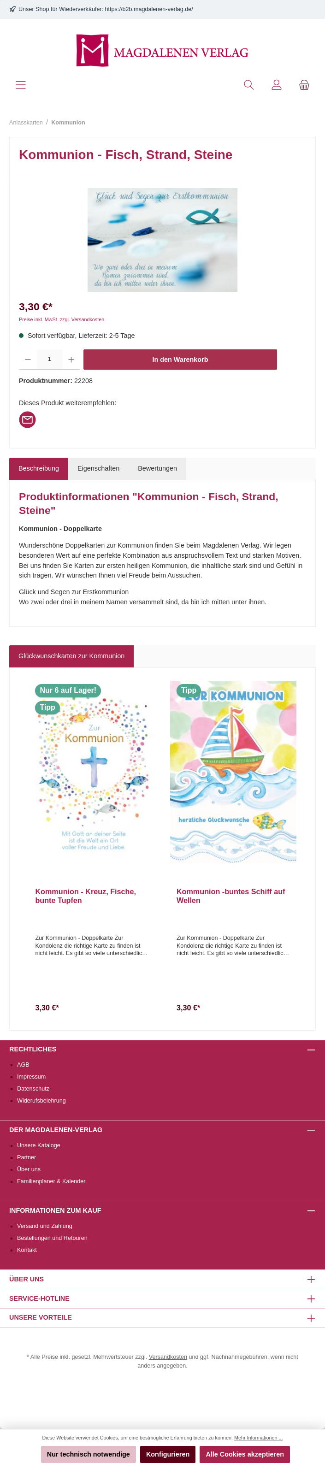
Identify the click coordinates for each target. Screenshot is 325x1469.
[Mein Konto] (276, 85)
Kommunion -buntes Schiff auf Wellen (231, 896)
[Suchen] (248, 85)
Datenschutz (33, 1089)
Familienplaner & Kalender (51, 1181)
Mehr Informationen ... (258, 1437)
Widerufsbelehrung (41, 1100)
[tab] (38, 469)
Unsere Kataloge (38, 1145)
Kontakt (27, 1250)
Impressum (31, 1077)
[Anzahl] (49, 359)
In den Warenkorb (180, 359)
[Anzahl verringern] (28, 359)
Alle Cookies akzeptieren (245, 1454)
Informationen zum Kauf (55, 1210)
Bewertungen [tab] (157, 468)
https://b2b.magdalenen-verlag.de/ (149, 9)
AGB (23, 1065)
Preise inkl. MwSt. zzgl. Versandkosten (61, 319)
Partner (26, 1157)
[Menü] (20, 85)
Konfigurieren (167, 1454)
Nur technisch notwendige (88, 1454)
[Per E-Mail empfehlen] (27, 419)
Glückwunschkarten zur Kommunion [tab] (71, 656)
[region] (162, 240)
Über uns (29, 1169)
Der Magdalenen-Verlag (55, 1129)
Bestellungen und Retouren (52, 1238)
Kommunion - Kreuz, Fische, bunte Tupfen (85, 896)
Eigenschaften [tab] (98, 468)
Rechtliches (32, 1049)
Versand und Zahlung (44, 1226)
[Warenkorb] (304, 85)
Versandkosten (168, 1357)
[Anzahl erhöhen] (71, 359)
